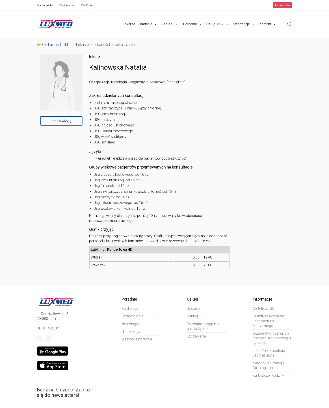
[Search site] (289, 25)
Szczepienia (196, 336)
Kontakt (267, 24)
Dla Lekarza (67, 5)
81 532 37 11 (53, 328)
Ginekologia (130, 331)
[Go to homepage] (56, 24)
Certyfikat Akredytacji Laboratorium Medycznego (269, 321)
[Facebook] (39, 338)
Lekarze (129, 24)
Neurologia (130, 324)
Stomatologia (132, 316)
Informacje (244, 24)
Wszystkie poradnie (136, 339)
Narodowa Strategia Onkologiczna (269, 365)
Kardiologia (130, 308)
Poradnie (192, 24)
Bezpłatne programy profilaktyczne (203, 326)
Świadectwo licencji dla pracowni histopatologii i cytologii (272, 338)
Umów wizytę (61, 121)
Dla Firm (86, 5)
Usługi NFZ (217, 24)
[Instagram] (48, 338)
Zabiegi (170, 24)
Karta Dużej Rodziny (268, 375)
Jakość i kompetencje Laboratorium (270, 352)
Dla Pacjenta (45, 5)
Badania (148, 24)
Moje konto (282, 5)
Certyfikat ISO (264, 308)
